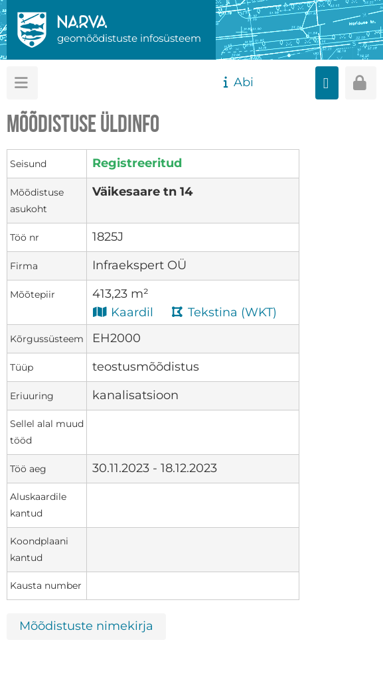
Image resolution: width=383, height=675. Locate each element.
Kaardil (122, 312)
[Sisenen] (360, 82)
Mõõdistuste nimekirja (86, 626)
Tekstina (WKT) (223, 312)
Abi (236, 82)
